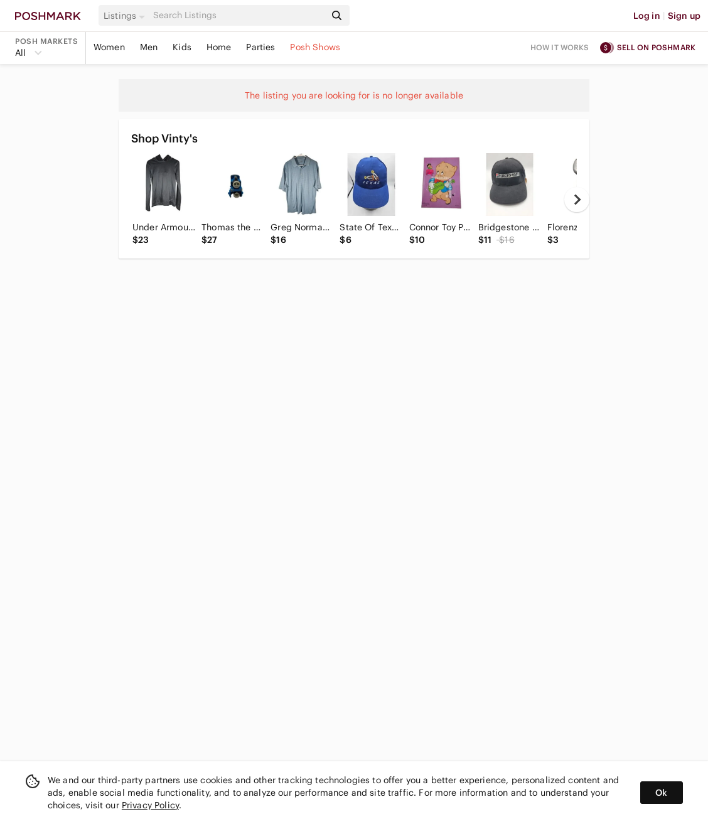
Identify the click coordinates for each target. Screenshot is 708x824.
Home (219, 47)
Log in (646, 15)
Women (109, 47)
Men (149, 47)
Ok (661, 792)
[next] (576, 199)
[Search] (238, 15)
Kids (182, 47)
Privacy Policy (150, 805)
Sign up (684, 15)
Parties (260, 47)
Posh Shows (315, 47)
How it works (559, 47)
